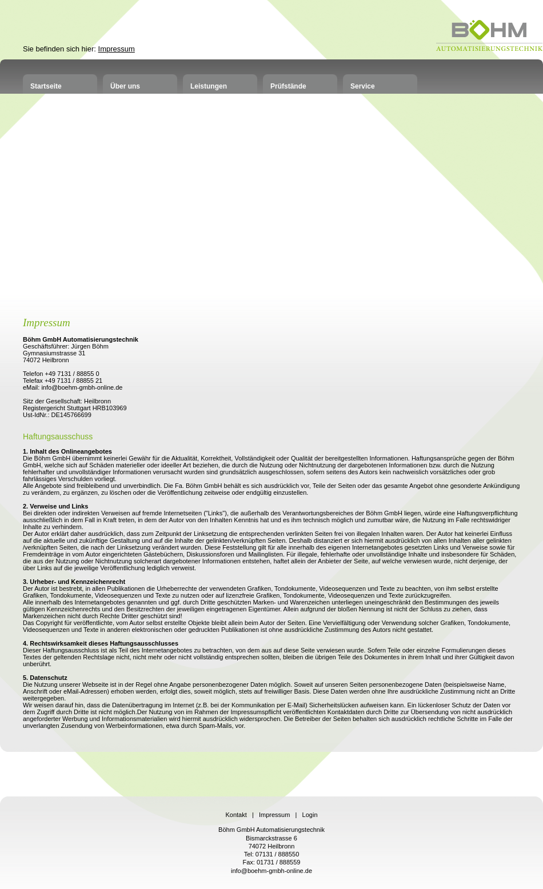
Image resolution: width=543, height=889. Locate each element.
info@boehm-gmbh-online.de (271, 870)
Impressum (116, 49)
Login (310, 814)
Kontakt (235, 814)
